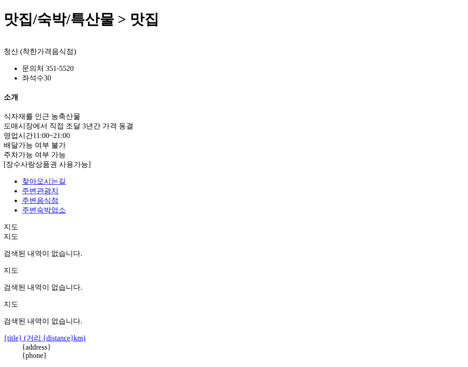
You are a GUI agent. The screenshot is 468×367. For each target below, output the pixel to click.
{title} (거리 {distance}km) (44, 338)
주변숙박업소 (44, 210)
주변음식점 (40, 200)
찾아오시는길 (44, 181)
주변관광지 (40, 191)
